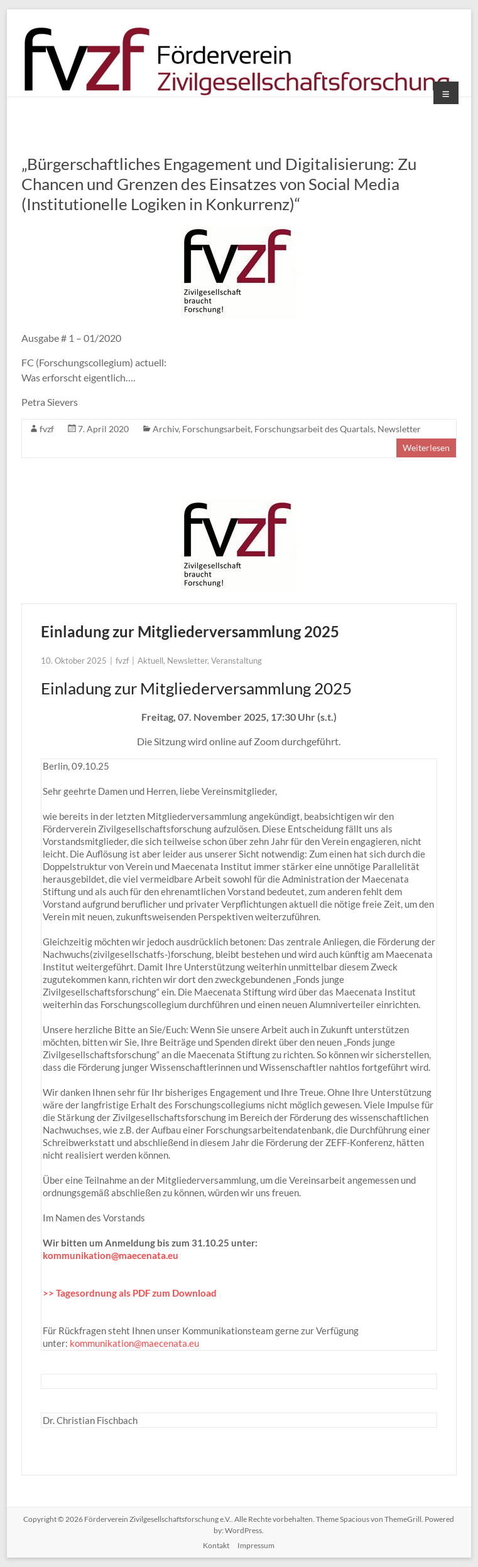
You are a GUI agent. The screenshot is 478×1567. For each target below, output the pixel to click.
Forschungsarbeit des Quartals (314, 428)
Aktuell (150, 661)
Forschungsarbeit (216, 428)
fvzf (47, 428)
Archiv (165, 428)
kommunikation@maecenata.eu (110, 1255)
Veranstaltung (236, 661)
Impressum (255, 1545)
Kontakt (216, 1545)
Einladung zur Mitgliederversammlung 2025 (190, 631)
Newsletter (399, 428)
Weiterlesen (426, 447)
